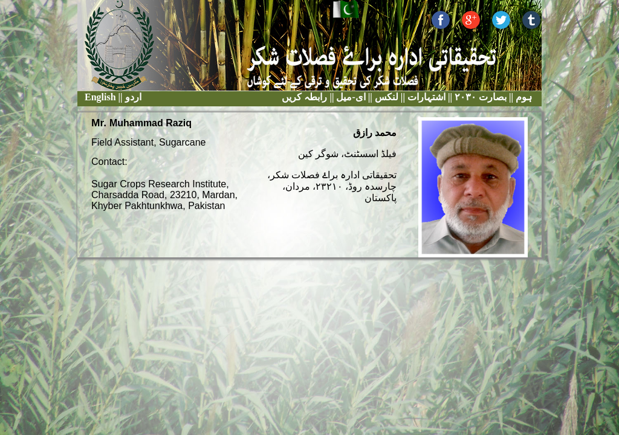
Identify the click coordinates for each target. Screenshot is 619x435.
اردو (133, 97)
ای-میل (349, 97)
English (100, 97)
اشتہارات (425, 97)
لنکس (385, 97)
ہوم (522, 97)
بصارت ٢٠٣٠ (479, 97)
